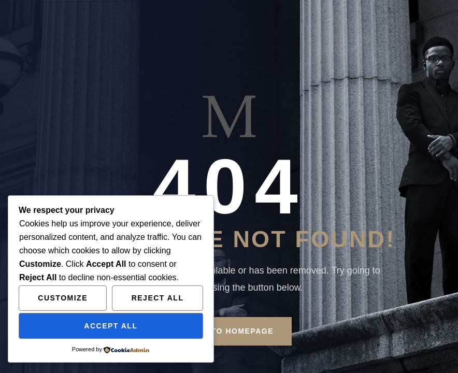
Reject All (158, 298)
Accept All (110, 326)
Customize (63, 298)
